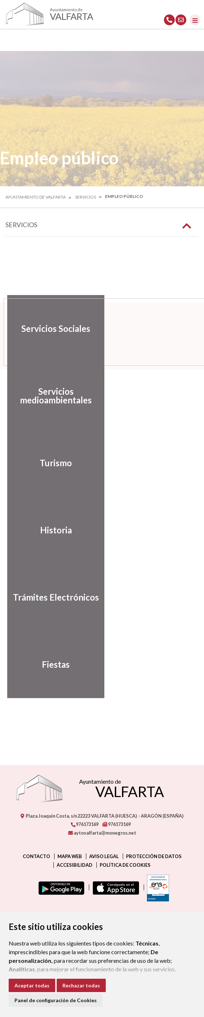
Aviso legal (104, 856)
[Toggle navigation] (195, 19)
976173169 (84, 824)
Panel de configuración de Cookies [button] (55, 1000)
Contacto (36, 856)
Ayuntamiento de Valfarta (35, 197)
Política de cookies (125, 865)
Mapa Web (69, 856)
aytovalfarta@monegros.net (102, 833)
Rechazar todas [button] (81, 985)
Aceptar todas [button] (31, 985)
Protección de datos (154, 856)
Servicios (85, 197)
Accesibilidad (74, 865)
